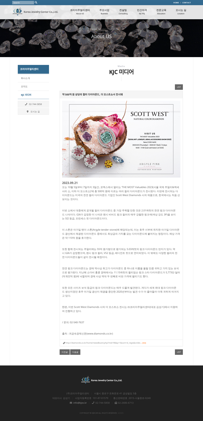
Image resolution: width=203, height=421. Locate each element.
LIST (179, 87)
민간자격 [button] (142, 11)
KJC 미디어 (26, 94)
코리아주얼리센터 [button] (80, 11)
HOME (176, 2)
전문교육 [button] (161, 11)
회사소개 (25, 78)
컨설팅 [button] (123, 11)
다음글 (75, 352)
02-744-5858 (33, 104)
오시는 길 (33, 111)
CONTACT (186, 2)
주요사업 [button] (104, 11)
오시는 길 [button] (181, 11)
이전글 (65, 352)
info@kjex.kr (80, 402)
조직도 (24, 86)
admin (120, 413)
